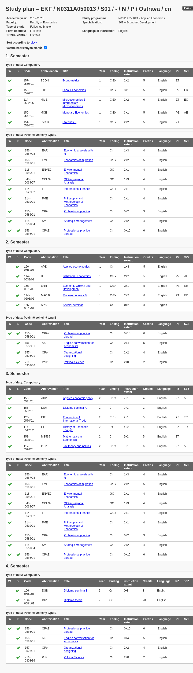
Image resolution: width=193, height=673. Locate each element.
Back (187, 8)
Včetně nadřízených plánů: (24, 48)
